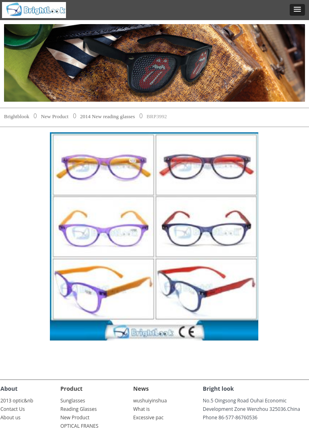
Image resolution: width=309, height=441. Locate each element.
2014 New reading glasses (107, 116)
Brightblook (16, 116)
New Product (54, 116)
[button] (297, 10)
